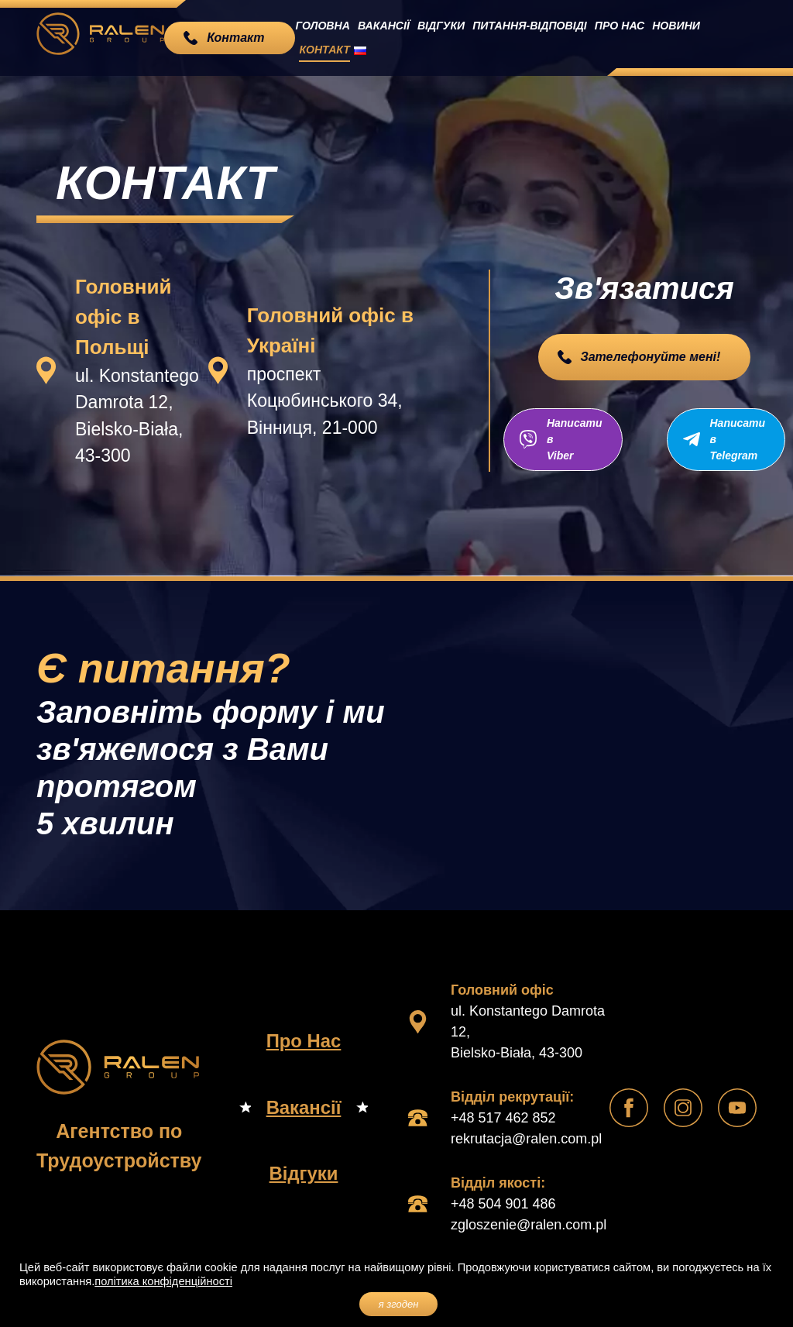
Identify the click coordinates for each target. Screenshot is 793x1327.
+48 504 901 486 (503, 1202)
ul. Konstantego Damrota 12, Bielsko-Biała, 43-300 (528, 1030)
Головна (335, 37)
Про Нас (610, 37)
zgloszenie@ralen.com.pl (528, 1223)
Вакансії (392, 37)
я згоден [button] (399, 1304)
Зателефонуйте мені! (650, 356)
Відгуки (446, 37)
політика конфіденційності (163, 1281)
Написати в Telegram (741, 438)
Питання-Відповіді (528, 37)
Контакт (717, 37)
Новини (664, 37)
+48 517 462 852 (503, 1116)
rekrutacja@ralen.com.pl (526, 1137)
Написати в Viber (571, 438)
